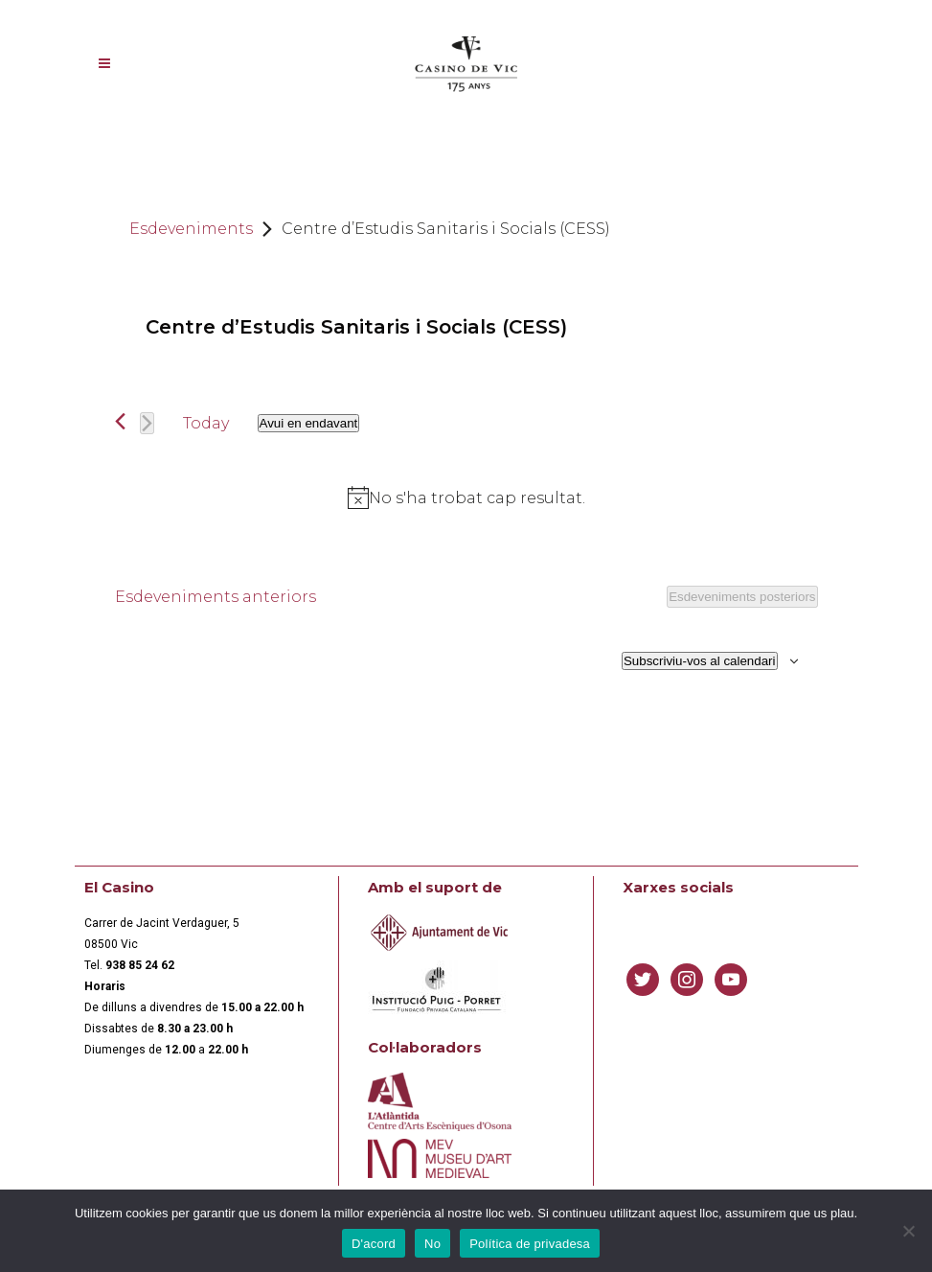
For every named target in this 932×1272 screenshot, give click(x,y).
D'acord (374, 1244)
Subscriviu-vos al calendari (700, 661)
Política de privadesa (529, 1244)
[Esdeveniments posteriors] (147, 423)
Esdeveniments (191, 229)
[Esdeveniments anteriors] (120, 421)
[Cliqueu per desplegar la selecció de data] (309, 423)
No (432, 1244)
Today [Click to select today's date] (206, 423)
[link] (139, 965)
